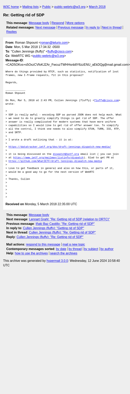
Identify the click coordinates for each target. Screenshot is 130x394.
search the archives (63, 253)
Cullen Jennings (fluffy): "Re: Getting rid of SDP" (62, 232)
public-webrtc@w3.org (69, 6)
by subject (91, 249)
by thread (75, 249)
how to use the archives (31, 253)
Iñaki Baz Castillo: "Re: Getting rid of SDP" (65, 223)
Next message (45, 27)
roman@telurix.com (54, 42)
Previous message (71, 27)
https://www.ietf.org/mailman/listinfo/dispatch (48, 158)
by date (61, 249)
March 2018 (97, 6)
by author (107, 249)
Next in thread (112, 27)
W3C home (11, 6)
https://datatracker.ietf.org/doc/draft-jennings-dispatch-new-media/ (60, 147)
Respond (58, 23)
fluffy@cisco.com (59, 51)
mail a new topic (74, 244)
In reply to (93, 27)
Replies (11, 31)
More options (75, 23)
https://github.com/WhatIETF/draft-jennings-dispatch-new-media (55, 161)
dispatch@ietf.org (66, 154)
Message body (39, 23)
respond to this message (43, 244)
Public (46, 6)
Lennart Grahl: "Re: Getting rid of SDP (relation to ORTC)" (69, 219)
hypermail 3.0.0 (57, 260)
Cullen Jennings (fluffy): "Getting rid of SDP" (53, 228)
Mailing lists (30, 6)
